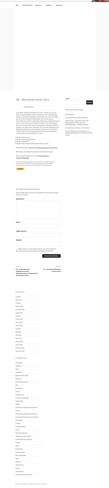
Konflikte (18, 423)
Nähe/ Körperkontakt (21, 433)
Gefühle (17, 404)
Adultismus (18, 366)
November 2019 (19, 351)
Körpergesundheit (20, 426)
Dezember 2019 (19, 348)
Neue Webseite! (69, 114)
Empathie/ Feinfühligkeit (22, 398)
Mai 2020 (18, 332)
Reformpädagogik (20, 455)
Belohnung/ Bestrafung (21, 375)
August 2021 (19, 313)
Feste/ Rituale (19, 401)
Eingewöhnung (19, 394)
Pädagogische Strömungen (23, 436)
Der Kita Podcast (27, 5)
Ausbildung (18, 372)
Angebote (49, 5)
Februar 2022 (19, 306)
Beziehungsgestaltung (21, 382)
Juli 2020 (18, 328)
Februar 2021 (19, 319)
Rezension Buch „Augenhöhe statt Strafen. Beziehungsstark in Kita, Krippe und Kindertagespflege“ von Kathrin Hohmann (77, 122)
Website (19, 240)
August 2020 (19, 325)
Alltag (17, 369)
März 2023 (18, 300)
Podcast (17, 442)
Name (18, 222)
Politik (17, 446)
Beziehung (18, 378)
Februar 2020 (19, 341)
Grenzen (17, 410)
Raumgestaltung (20, 452)
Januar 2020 (18, 344)
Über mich (39, 5)
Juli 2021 (17, 316)
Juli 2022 (17, 303)
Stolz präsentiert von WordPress (38, 484)
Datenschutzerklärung (21, 484)
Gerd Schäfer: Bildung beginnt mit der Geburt (43, 148)
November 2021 (19, 309)
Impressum (60, 5)
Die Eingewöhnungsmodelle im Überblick (76, 117)
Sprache (17, 468)
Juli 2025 (18, 297)
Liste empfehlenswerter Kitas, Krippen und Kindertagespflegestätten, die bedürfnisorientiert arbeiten (79, 133)
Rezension (18, 462)
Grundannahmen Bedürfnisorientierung (26, 414)
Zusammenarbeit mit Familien (23, 474)
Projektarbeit (19, 449)
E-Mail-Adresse (21, 231)
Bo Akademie (19, 388)
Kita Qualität (18, 420)
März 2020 (18, 338)
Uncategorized (19, 471)
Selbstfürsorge (19, 465)
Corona (17, 391)
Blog (18, 5)
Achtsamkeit (18, 363)
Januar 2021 (18, 322)
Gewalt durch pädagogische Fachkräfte (26, 407)
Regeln (17, 458)
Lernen (17, 430)
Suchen (67, 98)
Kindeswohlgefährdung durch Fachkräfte (26, 417)
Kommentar (20, 199)
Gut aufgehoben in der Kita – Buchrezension (77, 128)
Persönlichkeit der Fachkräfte (23, 439)
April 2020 (18, 335)
